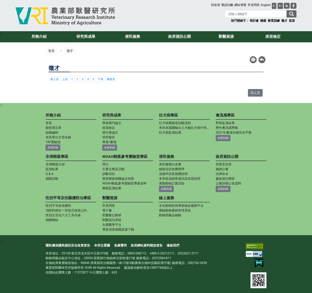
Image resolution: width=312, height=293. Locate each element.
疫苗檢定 (273, 36)
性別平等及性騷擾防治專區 (68, 198)
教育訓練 (274, 20)
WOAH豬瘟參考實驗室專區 (124, 156)
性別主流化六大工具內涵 (63, 215)
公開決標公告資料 (228, 183)
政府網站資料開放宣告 (147, 245)
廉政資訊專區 (225, 178)
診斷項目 (108, 174)
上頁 (65, 79)
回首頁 (215, 5)
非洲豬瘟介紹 (55, 164)
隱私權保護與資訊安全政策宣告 (68, 245)
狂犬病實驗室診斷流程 (175, 123)
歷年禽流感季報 (227, 128)
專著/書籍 (109, 142)
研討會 (254, 20)
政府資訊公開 (179, 36)
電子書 (107, 210)
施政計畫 (222, 169)
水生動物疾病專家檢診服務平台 (181, 206)
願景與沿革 (53, 128)
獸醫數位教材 (111, 215)
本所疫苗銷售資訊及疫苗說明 (179, 178)
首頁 (51, 51)
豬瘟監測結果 (111, 188)
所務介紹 (39, 36)
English (266, 5)
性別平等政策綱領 (58, 206)
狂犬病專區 (168, 115)
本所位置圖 (102, 245)
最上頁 (54, 79)
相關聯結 (52, 220)
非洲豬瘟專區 (57, 156)
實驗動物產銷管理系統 (175, 210)
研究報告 (108, 137)
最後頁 (111, 79)
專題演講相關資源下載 (118, 229)
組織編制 (52, 132)
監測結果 (52, 169)
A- (274, 5)
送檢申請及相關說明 (173, 174)
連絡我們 (173, 245)
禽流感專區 (225, 115)
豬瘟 (263, 20)
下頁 (100, 79)
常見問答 (254, 5)
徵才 (284, 20)
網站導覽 (240, 5)
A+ (280, 5)
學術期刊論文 (111, 123)
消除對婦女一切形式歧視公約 (66, 210)
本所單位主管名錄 (58, 137)
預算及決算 (224, 164)
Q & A (49, 174)
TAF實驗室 (53, 142)
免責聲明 (120, 245)
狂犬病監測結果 (170, 132)
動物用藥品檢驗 (170, 215)
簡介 (105, 164)
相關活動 (52, 178)
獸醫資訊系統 (111, 220)
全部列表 (52, 147)
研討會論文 (110, 132)
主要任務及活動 (113, 169)
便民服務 (132, 36)
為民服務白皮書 (170, 164)
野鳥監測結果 (225, 123)
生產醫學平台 (111, 225)
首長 (49, 123)
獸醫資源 (226, 36)
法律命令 (222, 174)
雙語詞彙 (227, 5)
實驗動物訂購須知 (171, 183)
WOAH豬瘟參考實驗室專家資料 (124, 183)
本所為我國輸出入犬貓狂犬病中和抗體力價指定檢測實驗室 (184, 128)
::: (1, 33)
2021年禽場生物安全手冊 (234, 132)
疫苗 (292, 20)
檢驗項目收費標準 (171, 169)
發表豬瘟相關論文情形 (118, 178)
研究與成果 (85, 36)
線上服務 (166, 198)
